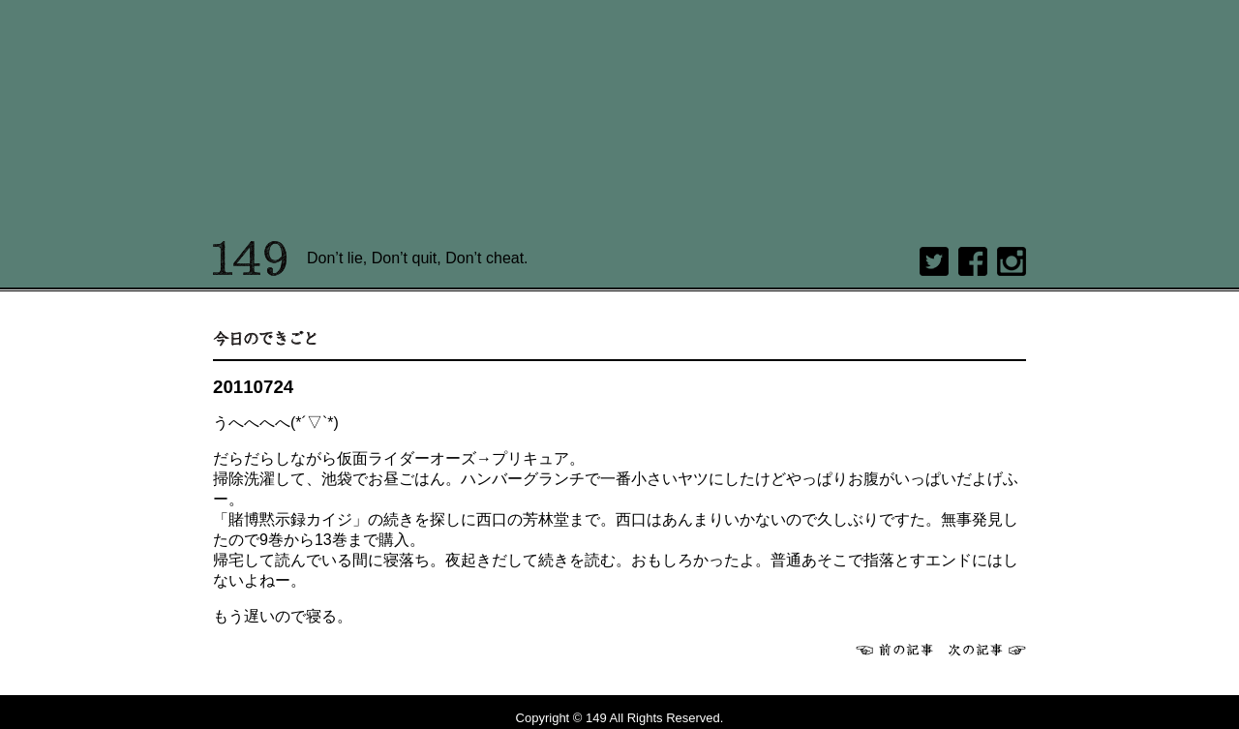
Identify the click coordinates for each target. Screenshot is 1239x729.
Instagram (1011, 261)
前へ (894, 649)
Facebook (972, 261)
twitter (934, 261)
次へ (987, 649)
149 (250, 258)
